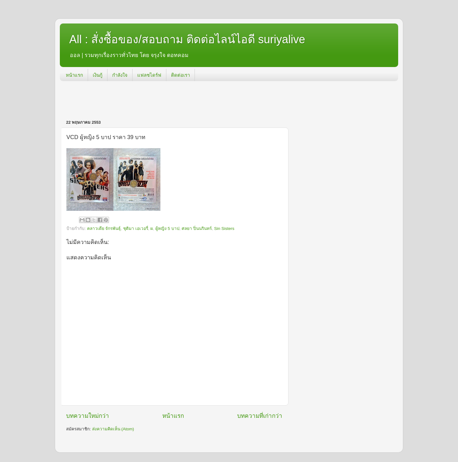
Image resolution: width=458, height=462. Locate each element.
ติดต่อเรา (180, 75)
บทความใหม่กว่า (87, 416)
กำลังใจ (120, 75)
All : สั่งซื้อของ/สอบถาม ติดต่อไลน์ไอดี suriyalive (187, 39)
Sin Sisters (224, 228)
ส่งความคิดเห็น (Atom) (113, 429)
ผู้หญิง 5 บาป (167, 228)
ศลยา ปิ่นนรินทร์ (197, 228)
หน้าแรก (74, 75)
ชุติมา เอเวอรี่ (135, 228)
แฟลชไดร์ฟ (149, 75)
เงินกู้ (97, 75)
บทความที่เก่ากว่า (259, 416)
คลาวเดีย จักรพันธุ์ (104, 228)
